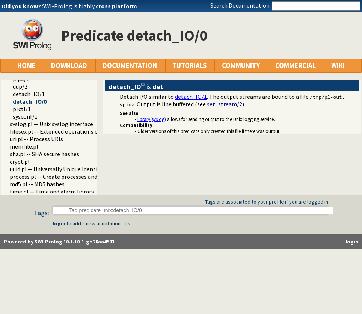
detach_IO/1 (29, 94)
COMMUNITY (241, 65)
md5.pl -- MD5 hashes (37, 184)
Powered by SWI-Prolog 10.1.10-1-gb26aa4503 (59, 241)
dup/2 (20, 86)
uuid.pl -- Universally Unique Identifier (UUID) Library (77, 169)
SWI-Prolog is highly (89, 6)
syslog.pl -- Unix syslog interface (51, 124)
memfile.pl (24, 146)
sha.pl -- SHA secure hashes (44, 154)
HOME (26, 65)
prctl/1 (22, 109)
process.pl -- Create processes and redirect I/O (69, 176)
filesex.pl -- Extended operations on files (62, 131)
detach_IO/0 (30, 101)
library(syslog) (151, 119)
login (59, 223)
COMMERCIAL (295, 65)
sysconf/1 (25, 116)
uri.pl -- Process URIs (36, 139)
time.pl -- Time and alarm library (52, 191)
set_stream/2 (224, 104)
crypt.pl (20, 161)
